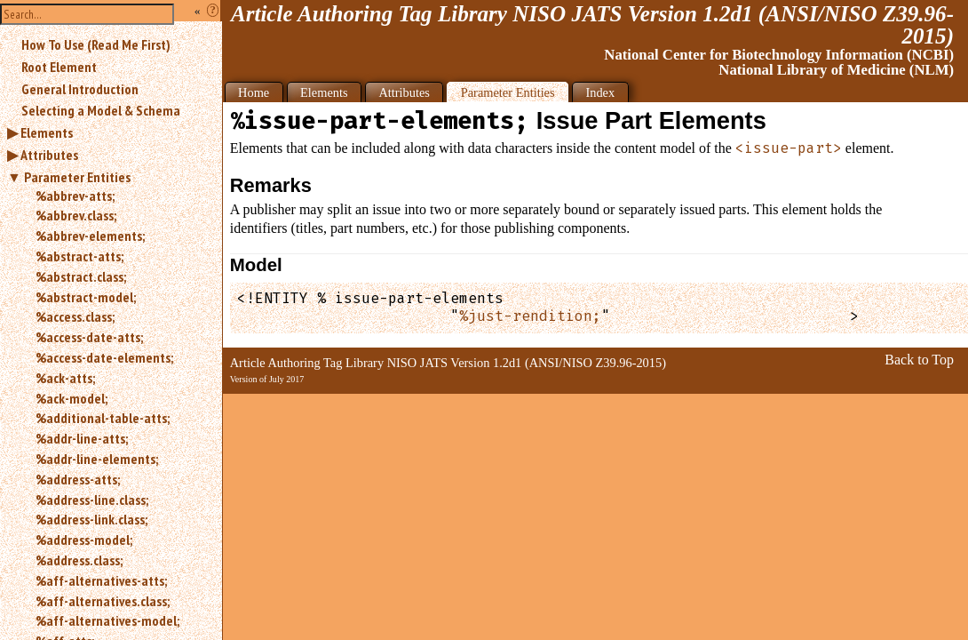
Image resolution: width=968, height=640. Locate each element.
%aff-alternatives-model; (107, 620)
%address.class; (79, 560)
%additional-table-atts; (103, 418)
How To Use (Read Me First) (96, 44)
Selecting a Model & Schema (100, 110)
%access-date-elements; (104, 357)
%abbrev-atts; (75, 195)
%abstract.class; (81, 276)
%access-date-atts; (89, 337)
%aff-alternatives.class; (103, 601)
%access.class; (75, 316)
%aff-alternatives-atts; (101, 580)
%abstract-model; (86, 297)
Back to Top (919, 359)
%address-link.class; (91, 519)
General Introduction (80, 89)
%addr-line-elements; (97, 459)
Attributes (49, 155)
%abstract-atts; (79, 256)
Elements (46, 132)
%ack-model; (71, 398)
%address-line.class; (92, 499)
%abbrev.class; (76, 215)
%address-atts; (78, 479)
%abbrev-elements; (90, 235)
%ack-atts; (65, 378)
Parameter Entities (77, 177)
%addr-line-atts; (82, 438)
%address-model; (84, 539)
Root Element (59, 67)
